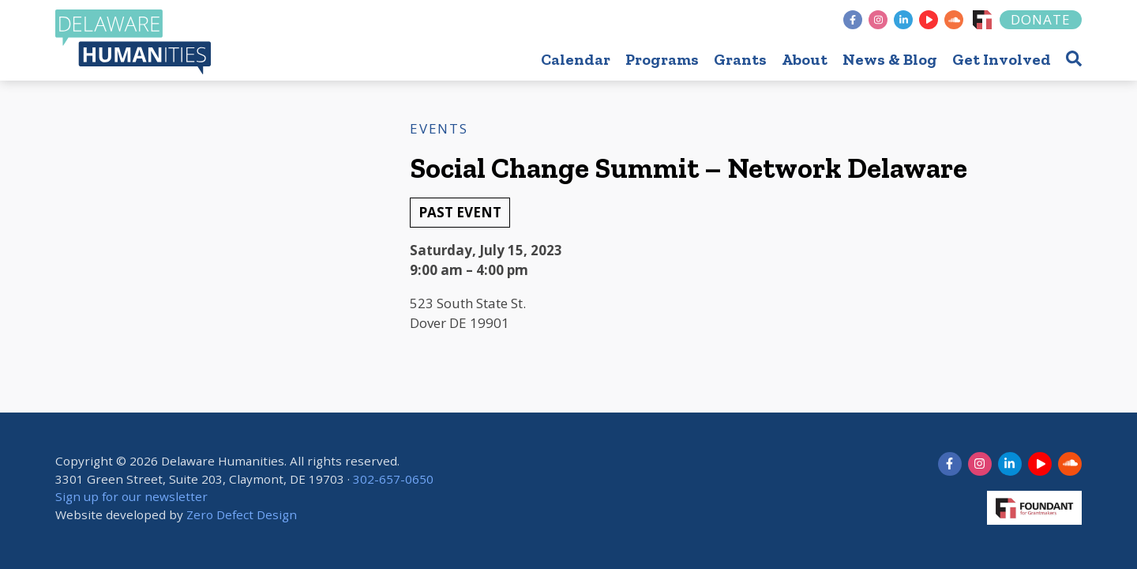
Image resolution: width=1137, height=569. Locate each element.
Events (438, 128)
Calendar (575, 59)
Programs (662, 59)
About (804, 59)
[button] (1074, 58)
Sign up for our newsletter (131, 497)
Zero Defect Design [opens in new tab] (241, 514)
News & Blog (889, 59)
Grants (740, 59)
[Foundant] (982, 19)
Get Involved (1001, 59)
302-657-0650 (393, 479)
